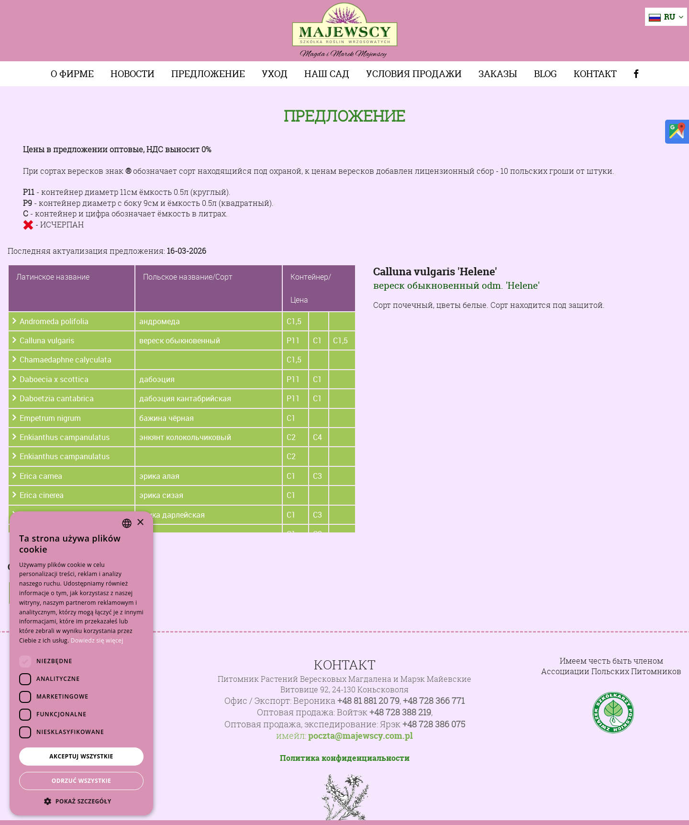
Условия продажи (414, 74)
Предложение (208, 74)
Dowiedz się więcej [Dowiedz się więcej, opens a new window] (97, 640)
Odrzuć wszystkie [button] (81, 781)
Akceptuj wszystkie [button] (81, 756)
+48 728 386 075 (433, 724)
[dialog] (81, 663)
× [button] (140, 522)
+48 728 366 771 (434, 700)
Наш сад (326, 74)
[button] (81, 801)
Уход (275, 74)
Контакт (595, 74)
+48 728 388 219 (400, 712)
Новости (133, 74)
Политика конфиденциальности (345, 758)
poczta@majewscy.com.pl (360, 736)
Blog (545, 74)
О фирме (72, 74)
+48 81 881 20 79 (368, 700)
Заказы (497, 74)
